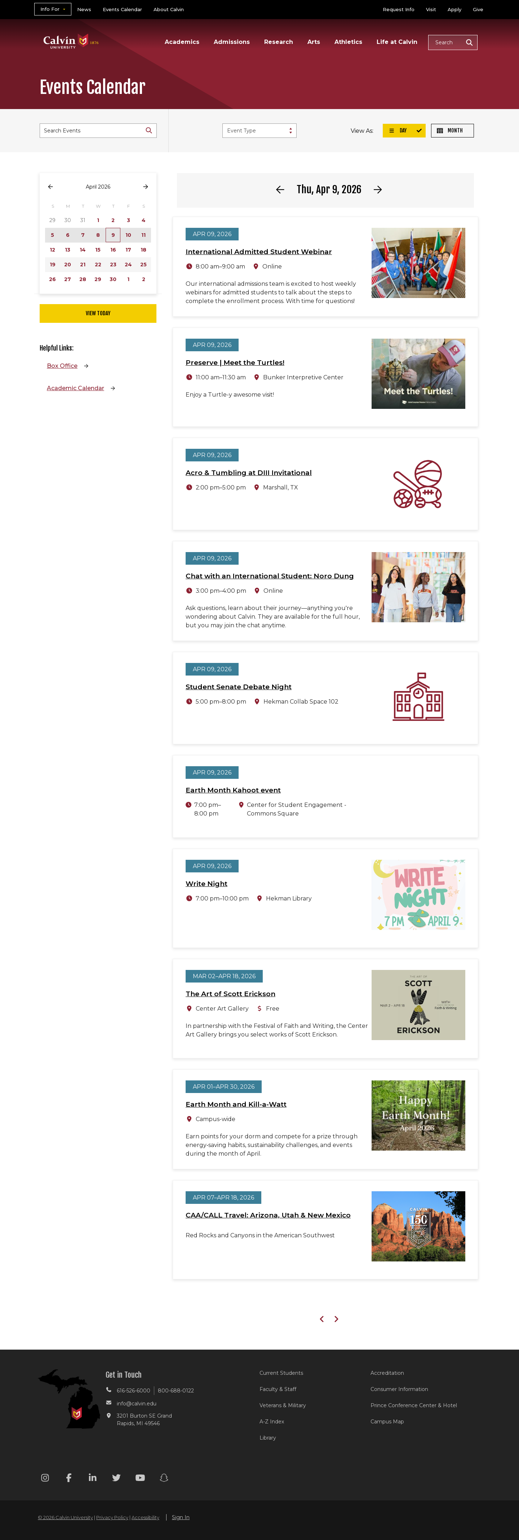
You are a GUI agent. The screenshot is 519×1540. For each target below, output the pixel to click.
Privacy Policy (112, 1517)
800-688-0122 (176, 1390)
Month (450, 130)
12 (52, 250)
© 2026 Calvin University (65, 1517)
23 (113, 264)
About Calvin (169, 9)
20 (67, 264)
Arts (313, 42)
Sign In (181, 1517)
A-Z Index (272, 1421)
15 (98, 250)
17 (128, 250)
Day (398, 130)
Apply (454, 9)
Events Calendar (122, 9)
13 (67, 250)
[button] (453, 42)
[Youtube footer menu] (140, 1479)
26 (52, 279)
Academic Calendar (75, 388)
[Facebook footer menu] (68, 1479)
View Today (98, 313)
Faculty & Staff (278, 1389)
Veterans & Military (283, 1405)
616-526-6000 (133, 1390)
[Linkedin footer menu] (92, 1479)
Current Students (281, 1373)
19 (53, 264)
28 (82, 279)
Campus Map (387, 1421)
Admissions (232, 42)
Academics (182, 42)
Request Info (398, 9)
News (84, 9)
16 (113, 250)
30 (113, 279)
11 (143, 235)
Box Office (62, 365)
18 (143, 250)
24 (128, 264)
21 (82, 264)
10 (128, 235)
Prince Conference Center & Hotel (414, 1405)
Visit (431, 9)
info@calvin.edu (136, 1403)
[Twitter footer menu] (116, 1479)
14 (83, 250)
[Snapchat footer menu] (164, 1479)
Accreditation (387, 1373)
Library (268, 1438)
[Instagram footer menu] (45, 1479)
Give (478, 9)
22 (98, 264)
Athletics (348, 42)
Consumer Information (399, 1389)
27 (67, 279)
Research (278, 42)
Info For (49, 9)
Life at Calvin (397, 42)
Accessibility (145, 1517)
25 (143, 264)
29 (97, 279)
